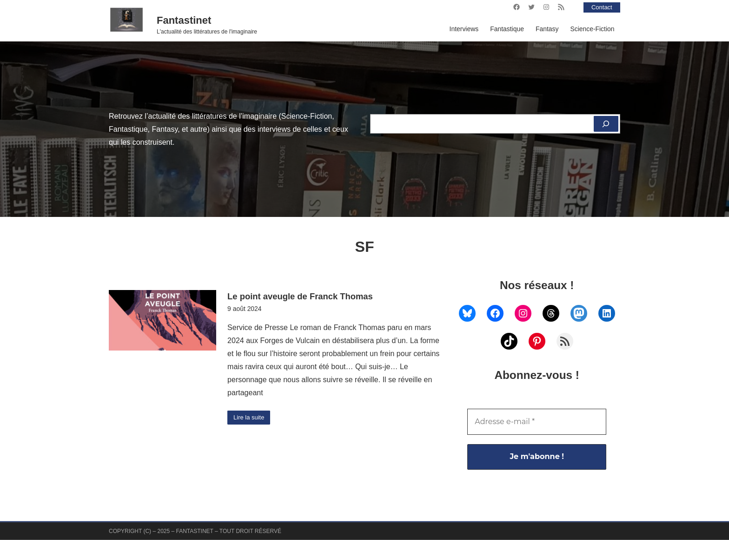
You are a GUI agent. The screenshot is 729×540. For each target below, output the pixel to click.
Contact (601, 7)
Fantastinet (184, 20)
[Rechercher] (605, 124)
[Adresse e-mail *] (536, 422)
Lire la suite (250, 418)
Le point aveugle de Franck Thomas (300, 296)
